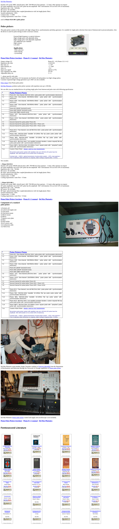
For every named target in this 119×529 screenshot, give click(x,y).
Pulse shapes (4, 83)
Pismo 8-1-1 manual (30, 58)
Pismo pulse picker (55, 368)
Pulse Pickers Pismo (18, 93)
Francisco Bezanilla (44, 366)
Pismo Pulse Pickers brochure (11, 58)
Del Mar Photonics (6, 1)
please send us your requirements (34, 149)
